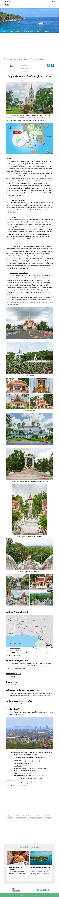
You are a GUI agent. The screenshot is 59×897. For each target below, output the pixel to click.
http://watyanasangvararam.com (28, 773)
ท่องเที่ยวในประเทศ (15, 31)
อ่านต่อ (18, 878)
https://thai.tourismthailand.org (20, 785)
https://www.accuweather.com (41, 775)
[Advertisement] (29, 45)
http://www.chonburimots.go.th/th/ (15, 780)
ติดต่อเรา (51, 4)
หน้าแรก (26, 4)
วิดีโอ (48, 4)
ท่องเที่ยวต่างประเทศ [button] (42, 4)
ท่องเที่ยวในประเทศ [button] (32, 4)
